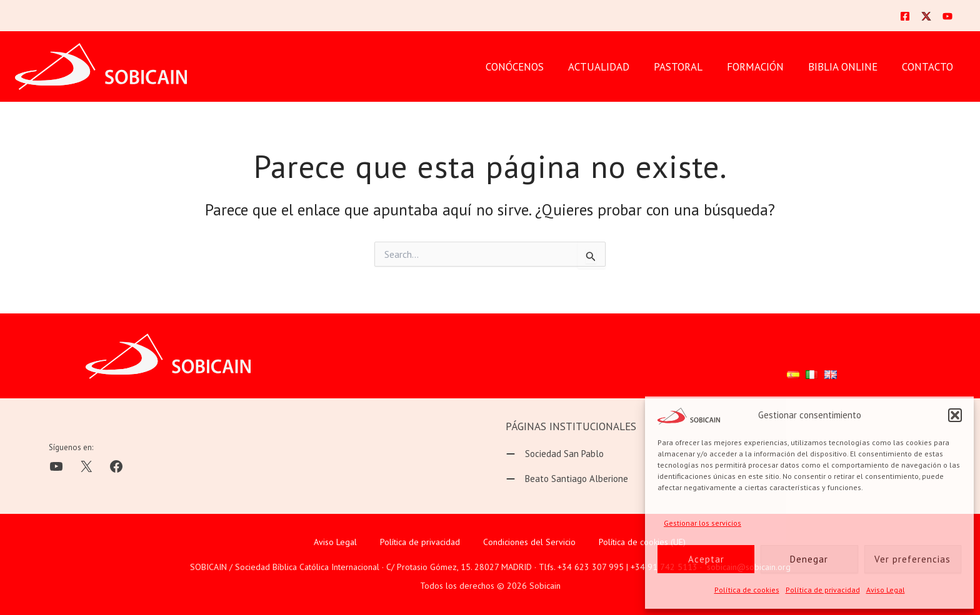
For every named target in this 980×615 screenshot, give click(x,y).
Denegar (809, 559)
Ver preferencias (912, 559)
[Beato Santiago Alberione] (567, 479)
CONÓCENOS (531, 67)
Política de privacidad (823, 589)
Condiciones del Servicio (529, 542)
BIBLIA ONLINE (847, 67)
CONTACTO (928, 67)
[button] (955, 415)
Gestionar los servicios (702, 523)
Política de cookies (746, 589)
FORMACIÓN (762, 67)
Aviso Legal (885, 589)
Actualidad (612, 67)
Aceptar (706, 559)
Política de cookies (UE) (642, 542)
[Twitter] (926, 16)
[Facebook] (905, 16)
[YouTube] (947, 16)
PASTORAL (688, 67)
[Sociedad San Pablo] (555, 454)
